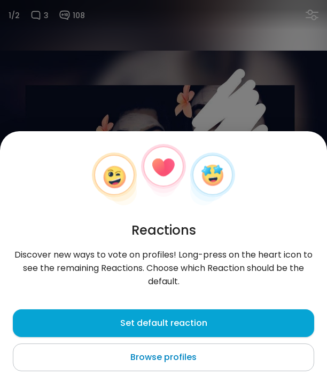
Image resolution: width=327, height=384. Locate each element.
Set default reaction (163, 323)
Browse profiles (163, 357)
